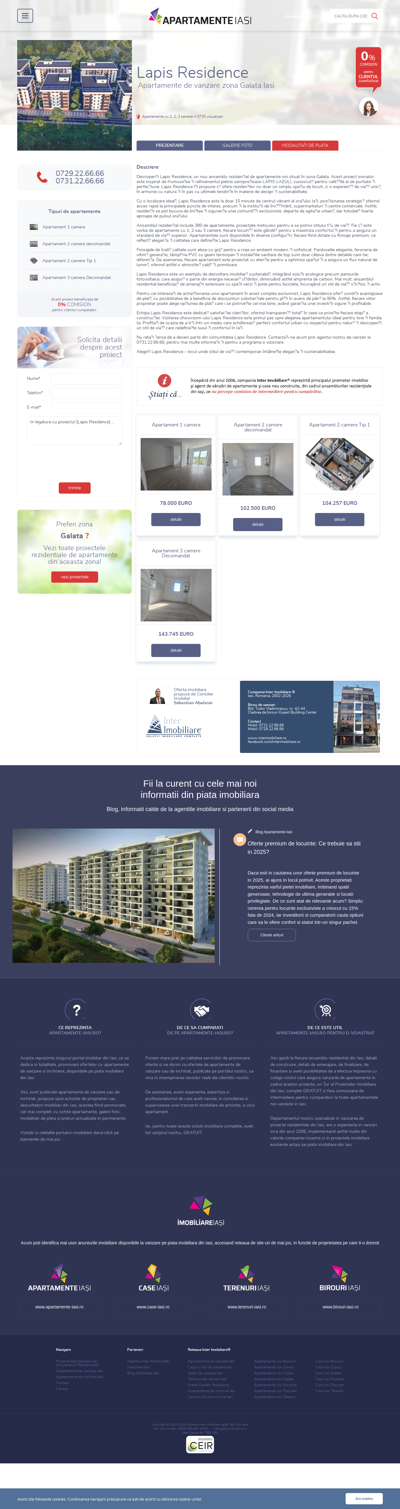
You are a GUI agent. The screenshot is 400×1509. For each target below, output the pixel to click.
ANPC (204, 1428)
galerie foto (237, 145)
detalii (176, 519)
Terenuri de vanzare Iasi (207, 1379)
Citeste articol (272, 935)
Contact (62, 1383)
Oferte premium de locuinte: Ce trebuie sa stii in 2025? (304, 847)
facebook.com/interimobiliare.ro (274, 742)
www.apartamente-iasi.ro (59, 1306)
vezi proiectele (74, 577)
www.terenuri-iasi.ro (247, 1306)
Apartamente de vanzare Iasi (79, 1371)
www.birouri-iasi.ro (340, 1306)
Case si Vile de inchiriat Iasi (210, 1397)
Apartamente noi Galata (273, 1379)
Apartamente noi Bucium (275, 1361)
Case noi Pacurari (329, 1385)
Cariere (62, 1389)
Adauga (302, 16)
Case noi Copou (328, 1367)
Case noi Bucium (329, 1361)
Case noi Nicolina (329, 1379)
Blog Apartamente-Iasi (273, 832)
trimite (74, 488)
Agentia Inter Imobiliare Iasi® (207, 1424)
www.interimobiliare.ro (267, 738)
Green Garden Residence (208, 1385)
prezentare (170, 145)
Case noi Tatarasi (329, 1391)
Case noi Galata (328, 1373)
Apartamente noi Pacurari (275, 1391)
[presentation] (74, 462)
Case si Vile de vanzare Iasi (210, 1367)
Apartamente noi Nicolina (275, 1385)
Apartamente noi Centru (274, 1367)
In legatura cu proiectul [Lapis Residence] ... (74, 430)
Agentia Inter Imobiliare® (148, 1361)
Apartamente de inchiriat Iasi (79, 1377)
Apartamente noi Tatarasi (275, 1397)
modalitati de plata (305, 145)
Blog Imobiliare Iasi (143, 1373)
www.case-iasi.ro (153, 1306)
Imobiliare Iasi (138, 1367)
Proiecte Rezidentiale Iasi (77, 1363)
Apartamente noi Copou (274, 1373)
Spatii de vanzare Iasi (205, 1373)
